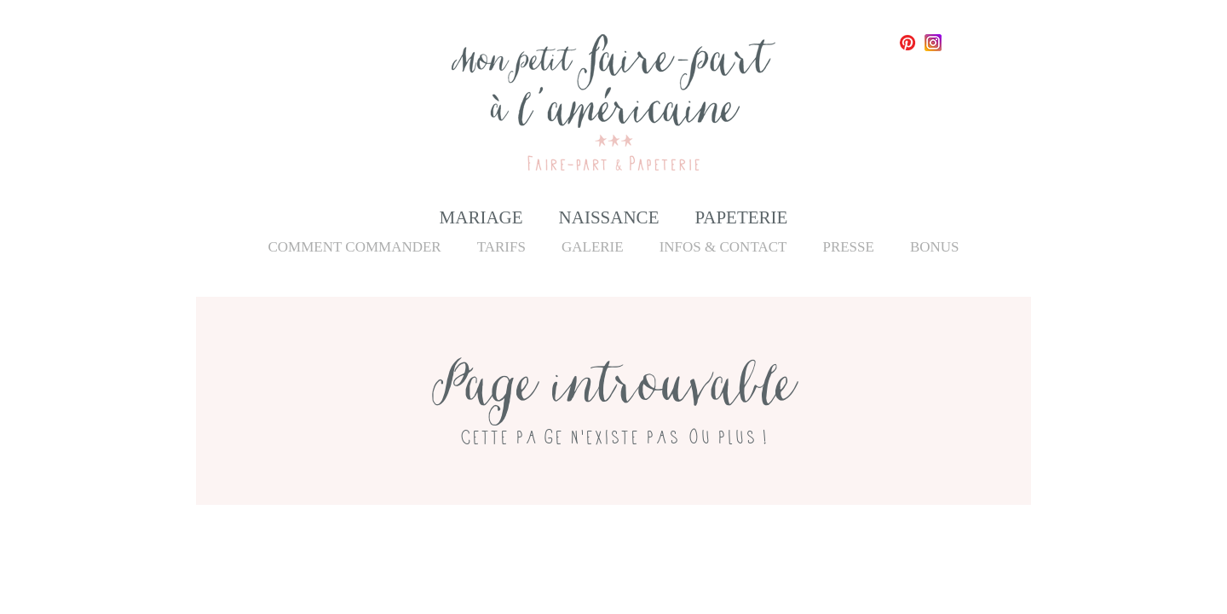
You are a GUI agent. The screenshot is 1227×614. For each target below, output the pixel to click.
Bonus (934, 247)
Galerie (593, 247)
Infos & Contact (723, 247)
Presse (847, 247)
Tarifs (501, 247)
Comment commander (354, 247)
